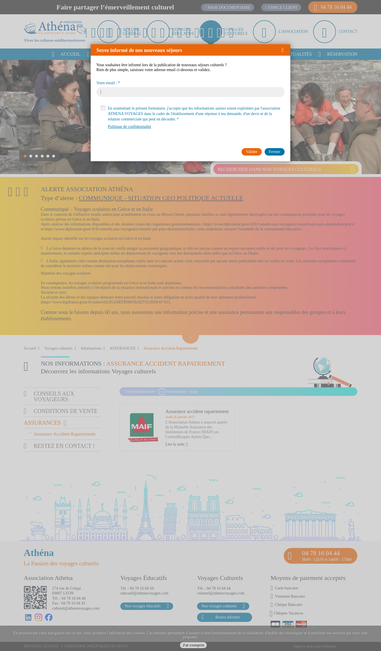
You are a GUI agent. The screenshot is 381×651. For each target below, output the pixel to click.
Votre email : (106, 83)
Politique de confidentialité (129, 126)
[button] (284, 50)
